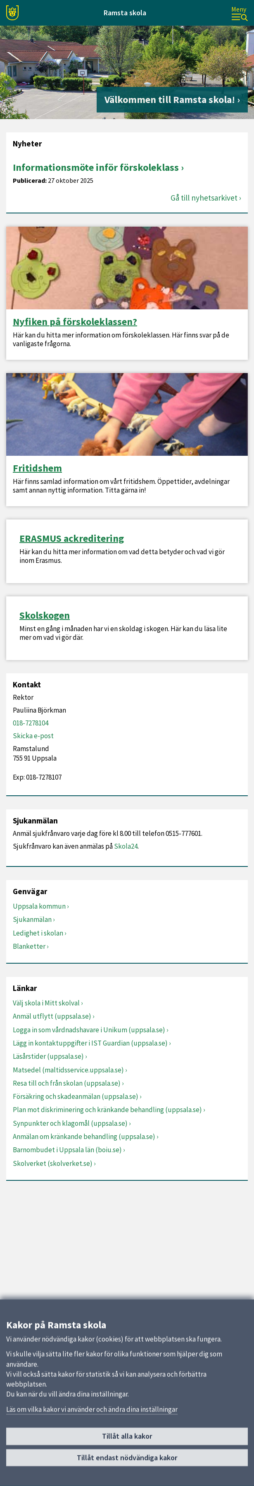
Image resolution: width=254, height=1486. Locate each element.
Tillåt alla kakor (127, 1436)
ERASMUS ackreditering (71, 538)
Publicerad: (30, 180)
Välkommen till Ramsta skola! (169, 99)
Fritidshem (37, 468)
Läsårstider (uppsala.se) (48, 1056)
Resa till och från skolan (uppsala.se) (67, 1083)
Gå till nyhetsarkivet (204, 198)
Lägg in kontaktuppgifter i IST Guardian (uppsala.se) (90, 1043)
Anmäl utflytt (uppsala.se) (52, 1016)
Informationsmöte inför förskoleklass (96, 167)
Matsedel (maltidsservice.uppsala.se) (68, 1069)
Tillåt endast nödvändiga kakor (127, 1458)
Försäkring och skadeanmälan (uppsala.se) (75, 1096)
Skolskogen (44, 615)
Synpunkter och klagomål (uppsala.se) (70, 1123)
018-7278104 (30, 722)
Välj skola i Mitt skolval (46, 1002)
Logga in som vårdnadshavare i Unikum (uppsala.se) (89, 1029)
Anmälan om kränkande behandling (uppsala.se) (84, 1136)
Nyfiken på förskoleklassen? (75, 322)
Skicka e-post (33, 735)
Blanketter (29, 946)
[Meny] (239, 13)
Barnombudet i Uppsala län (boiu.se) (67, 1149)
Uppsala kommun (39, 906)
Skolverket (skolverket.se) (53, 1163)
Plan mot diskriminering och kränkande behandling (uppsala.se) (107, 1109)
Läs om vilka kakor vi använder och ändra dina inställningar (92, 1409)
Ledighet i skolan (38, 933)
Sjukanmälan (32, 919)
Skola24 (126, 846)
